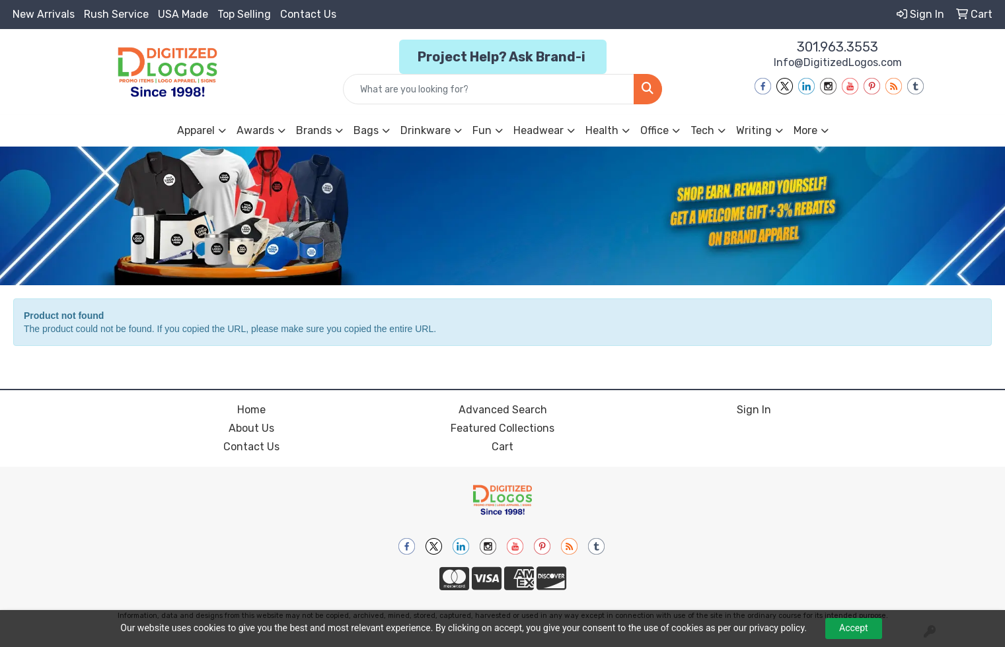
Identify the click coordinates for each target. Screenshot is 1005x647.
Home (251, 409)
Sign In (754, 409)
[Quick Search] (488, 89)
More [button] (805, 130)
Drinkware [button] (425, 130)
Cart (502, 446)
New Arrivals (44, 14)
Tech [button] (702, 130)
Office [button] (654, 130)
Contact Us (308, 14)
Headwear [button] (538, 130)
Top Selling (244, 14)
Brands (314, 130)
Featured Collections (502, 428)
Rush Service (116, 14)
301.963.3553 (837, 47)
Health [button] (601, 130)
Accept (853, 628)
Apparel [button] (196, 130)
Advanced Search (503, 409)
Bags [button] (366, 130)
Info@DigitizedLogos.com (838, 62)
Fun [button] (482, 130)
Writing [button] (754, 130)
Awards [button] (255, 130)
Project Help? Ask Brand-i (503, 57)
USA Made (183, 14)
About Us (251, 428)
